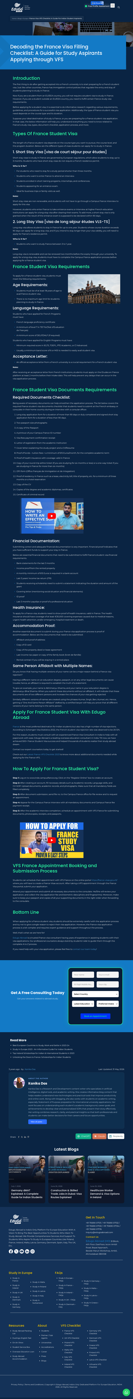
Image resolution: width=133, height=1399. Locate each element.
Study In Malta (38, 1284)
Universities (46, 1344)
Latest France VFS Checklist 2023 (43, 754)
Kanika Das (30, 1069)
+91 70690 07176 (94, 1231)
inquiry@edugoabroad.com (99, 1234)
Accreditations (47, 1349)
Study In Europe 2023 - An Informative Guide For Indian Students (43, 1049)
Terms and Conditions (34, 1386)
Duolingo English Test (21, 1340)
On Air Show (17, 1344)
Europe (27, 18)
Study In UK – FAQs (67, 1301)
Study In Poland (39, 1288)
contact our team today (84, 949)
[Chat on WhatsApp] (125, 1392)
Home (14, 18)
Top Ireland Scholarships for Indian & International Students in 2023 (43, 1053)
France (16, 726)
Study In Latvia (38, 1293)
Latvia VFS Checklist (98, 1361)
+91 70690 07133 (94, 1228)
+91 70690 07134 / (111, 1228)
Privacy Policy (17, 1386)
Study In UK (17, 1294)
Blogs (21, 18)
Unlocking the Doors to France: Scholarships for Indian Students (42, 1057)
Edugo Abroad (20, 938)
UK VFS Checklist (71, 1340)
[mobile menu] (113, 5)
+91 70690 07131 (93, 1224)
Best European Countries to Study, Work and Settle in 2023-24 (41, 1045)
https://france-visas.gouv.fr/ (104, 880)
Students (45, 1332)
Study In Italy (38, 1297)
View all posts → (39, 1122)
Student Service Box (21, 1349)
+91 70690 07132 (110, 1224)
